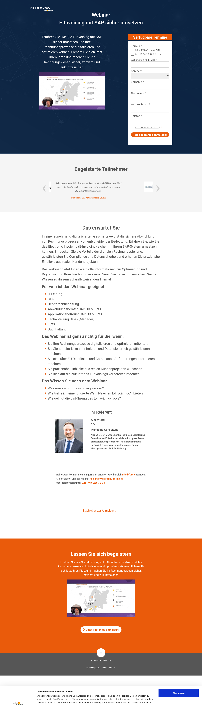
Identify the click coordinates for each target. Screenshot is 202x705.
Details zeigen (44, 699)
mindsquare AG (108, 668)
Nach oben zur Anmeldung (101, 510)
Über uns (107, 660)
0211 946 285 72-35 (93, 482)
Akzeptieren (178, 675)
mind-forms (129, 474)
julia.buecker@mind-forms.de (106, 478)
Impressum (96, 660)
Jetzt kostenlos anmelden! (101, 629)
